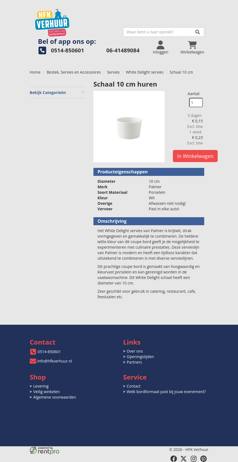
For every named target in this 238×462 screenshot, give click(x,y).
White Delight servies (145, 72)
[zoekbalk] (163, 32)
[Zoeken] (197, 32)
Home (35, 72)
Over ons (135, 351)
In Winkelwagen (195, 156)
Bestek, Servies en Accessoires (74, 72)
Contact (133, 386)
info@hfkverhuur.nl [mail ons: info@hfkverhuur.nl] (54, 361)
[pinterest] (203, 458)
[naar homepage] (74, 21)
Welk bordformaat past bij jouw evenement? (166, 391)
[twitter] (184, 458)
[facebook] (174, 458)
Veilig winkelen (46, 391)
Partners (134, 362)
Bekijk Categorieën (57, 92)
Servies (113, 72)
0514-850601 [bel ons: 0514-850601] (49, 351)
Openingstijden (140, 356)
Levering (40, 386)
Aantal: (194, 93)
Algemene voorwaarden (54, 397)
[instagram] (193, 458)
